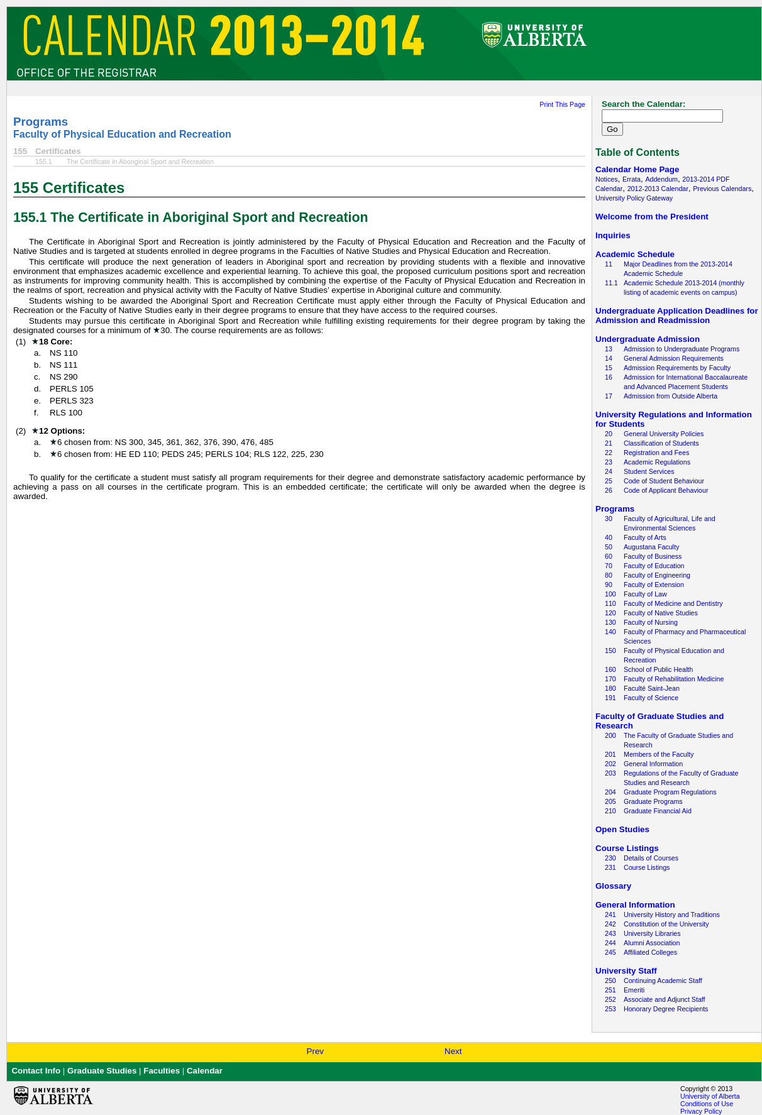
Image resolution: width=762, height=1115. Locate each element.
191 (610, 697)
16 (608, 377)
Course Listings (627, 848)
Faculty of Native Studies (661, 613)
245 (610, 952)
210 (610, 811)
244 (610, 943)
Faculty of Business (653, 556)
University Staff (626, 970)
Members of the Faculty (658, 754)
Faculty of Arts (645, 537)
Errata (631, 179)
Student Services (649, 471)
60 (608, 556)
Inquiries (613, 235)
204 (610, 792)
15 (608, 367)
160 (610, 669)
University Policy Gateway (634, 198)
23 (608, 462)
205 (610, 801)
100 (610, 594)
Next (452, 1051)
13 (608, 349)
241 (610, 914)
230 (610, 858)
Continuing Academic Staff (663, 980)
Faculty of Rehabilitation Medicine (674, 679)
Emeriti (634, 990)
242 (610, 924)
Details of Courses (651, 858)
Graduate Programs (653, 801)
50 (608, 547)
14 (608, 358)
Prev (315, 1051)
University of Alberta (710, 1096)
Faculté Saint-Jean (652, 688)
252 (610, 999)
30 (608, 518)
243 (610, 933)
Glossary (613, 886)
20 (608, 433)
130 (610, 622)
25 (608, 481)
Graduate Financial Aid (658, 811)
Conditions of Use (706, 1103)
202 (610, 763)
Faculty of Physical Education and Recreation (122, 134)
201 (610, 754)
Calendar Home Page (637, 169)
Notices (606, 179)
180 (610, 688)
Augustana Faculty (651, 547)
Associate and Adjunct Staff (664, 999)
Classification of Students (661, 443)
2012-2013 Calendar (657, 188)
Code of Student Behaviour (664, 481)
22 (608, 452)
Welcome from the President (652, 216)
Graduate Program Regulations (670, 792)
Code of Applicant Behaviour (666, 490)
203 (610, 773)
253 (610, 1009)
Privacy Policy (701, 1111)
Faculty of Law (645, 594)
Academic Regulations (657, 462)
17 (608, 396)
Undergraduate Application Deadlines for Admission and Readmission (676, 315)
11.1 (611, 283)
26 (608, 490)
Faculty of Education (654, 565)
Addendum (661, 179)
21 (608, 443)
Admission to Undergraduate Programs (681, 349)
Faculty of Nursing (651, 622)
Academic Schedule (635, 254)
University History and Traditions (672, 914)
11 (608, 264)
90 (608, 584)
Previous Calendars (722, 188)
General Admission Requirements (674, 358)
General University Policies (664, 433)
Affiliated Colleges (650, 952)
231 (610, 867)
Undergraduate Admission (647, 339)
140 (610, 631)
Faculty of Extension (654, 584)
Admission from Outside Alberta (670, 396)
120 (610, 613)
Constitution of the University (666, 924)
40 (608, 537)
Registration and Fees (656, 452)
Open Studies (622, 829)
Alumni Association (652, 943)
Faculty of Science (651, 697)
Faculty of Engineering (657, 575)
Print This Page (562, 104)
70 (608, 565)
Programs (40, 121)
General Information (653, 763)
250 (610, 980)
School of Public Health (658, 669)
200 (610, 735)
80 (608, 575)
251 (610, 990)
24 (608, 471)
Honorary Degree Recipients (666, 1009)
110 (610, 603)
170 (610, 679)
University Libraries (652, 933)
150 (610, 650)
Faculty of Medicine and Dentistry (673, 603)
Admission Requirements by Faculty (677, 367)
